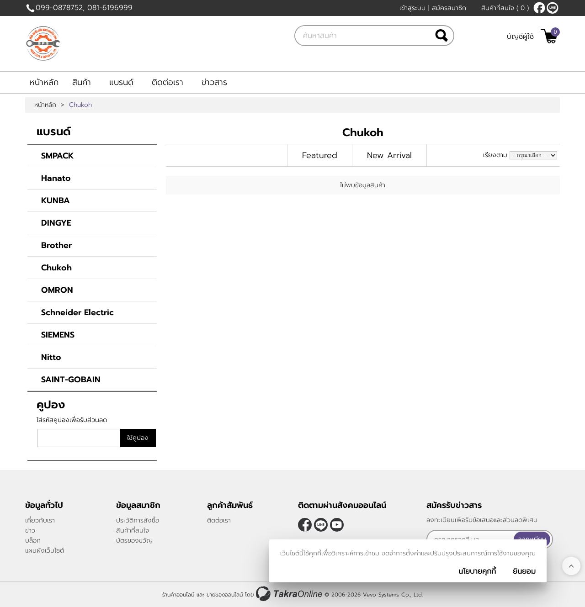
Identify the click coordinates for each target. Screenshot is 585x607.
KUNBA (55, 200)
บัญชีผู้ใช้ (520, 36)
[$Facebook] (539, 8)
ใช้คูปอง (138, 438)
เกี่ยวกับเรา (40, 520)
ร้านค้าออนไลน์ (178, 595)
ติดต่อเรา (167, 82)
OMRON (57, 290)
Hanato (56, 178)
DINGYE (56, 222)
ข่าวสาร (214, 82)
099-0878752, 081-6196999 (84, 7)
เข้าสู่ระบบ (412, 8)
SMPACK (57, 155)
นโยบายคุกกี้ (477, 571)
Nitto (51, 357)
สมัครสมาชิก (449, 8)
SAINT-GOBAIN (71, 379)
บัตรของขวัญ (134, 540)
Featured (319, 155)
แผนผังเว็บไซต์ (44, 550)
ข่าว (30, 530)
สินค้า (81, 82)
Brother (56, 245)
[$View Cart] (549, 36)
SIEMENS (57, 334)
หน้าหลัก (44, 82)
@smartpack (552, 8)
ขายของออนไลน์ (225, 595)
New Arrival (389, 155)
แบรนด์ (121, 82)
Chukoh (56, 267)
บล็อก (33, 540)
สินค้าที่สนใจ (505, 8)
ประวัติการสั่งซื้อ (137, 520)
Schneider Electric (77, 312)
